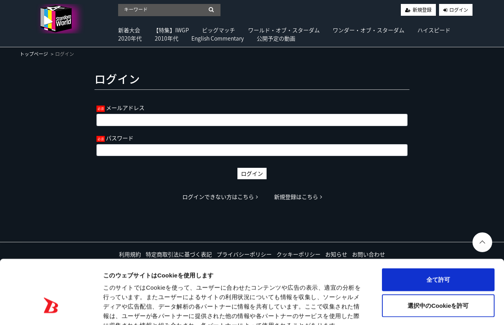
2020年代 (130, 38)
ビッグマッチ (218, 30)
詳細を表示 (380, 309)
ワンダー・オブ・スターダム (368, 30)
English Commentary (217, 38)
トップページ (34, 54)
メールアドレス (125, 107)
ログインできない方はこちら (220, 197)
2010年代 (166, 38)
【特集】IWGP (171, 30)
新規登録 (422, 9)
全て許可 (438, 231)
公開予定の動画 (276, 38)
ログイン (458, 9)
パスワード (119, 138)
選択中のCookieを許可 (438, 257)
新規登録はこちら (298, 197)
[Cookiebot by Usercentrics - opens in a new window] (51, 310)
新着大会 (129, 30)
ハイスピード (433, 30)
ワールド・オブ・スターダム (284, 30)
